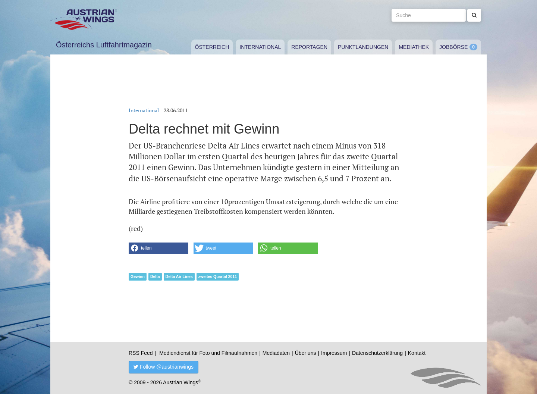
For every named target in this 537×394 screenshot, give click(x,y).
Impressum (334, 353)
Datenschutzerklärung (377, 353)
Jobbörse (453, 47)
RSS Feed (141, 353)
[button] (158, 248)
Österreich (212, 47)
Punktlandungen (363, 47)
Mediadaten (276, 353)
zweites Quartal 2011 (217, 276)
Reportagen (309, 47)
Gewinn (138, 276)
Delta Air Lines (179, 276)
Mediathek (414, 47)
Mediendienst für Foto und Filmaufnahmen (208, 353)
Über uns (305, 353)
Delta (155, 276)
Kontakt (416, 353)
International (260, 47)
